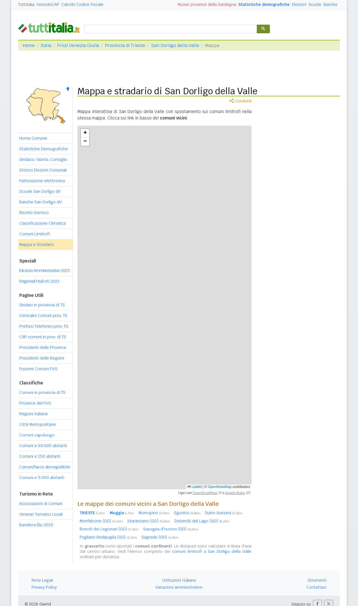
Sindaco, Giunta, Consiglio (43, 159)
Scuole (314, 4)
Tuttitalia (26, 4)
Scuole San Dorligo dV (40, 191)
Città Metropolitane (37, 424)
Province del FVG (35, 403)
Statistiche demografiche (264, 4)
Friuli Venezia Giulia (78, 45)
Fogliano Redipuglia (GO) (108, 537)
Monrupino (153, 512)
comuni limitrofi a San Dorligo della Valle (211, 551)
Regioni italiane (33, 413)
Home (29, 45)
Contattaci (316, 587)
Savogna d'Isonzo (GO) (170, 529)
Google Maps (235, 493)
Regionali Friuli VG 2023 (39, 281)
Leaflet (194, 487)
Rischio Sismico (34, 212)
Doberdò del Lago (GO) (202, 520)
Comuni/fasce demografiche (44, 466)
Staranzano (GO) (148, 520)
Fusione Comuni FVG (38, 368)
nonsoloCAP (48, 4)
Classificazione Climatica (42, 223)
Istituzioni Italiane (179, 580)
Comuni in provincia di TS (42, 392)
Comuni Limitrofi (34, 233)
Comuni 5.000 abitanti (41, 477)
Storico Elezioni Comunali (43, 170)
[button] (85, 133)
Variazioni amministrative (179, 587)
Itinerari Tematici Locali (41, 514)
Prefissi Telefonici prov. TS (43, 326)
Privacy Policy (44, 587)
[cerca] (170, 29)
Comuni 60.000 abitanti (43, 445)
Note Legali (42, 580)
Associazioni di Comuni (40, 503)
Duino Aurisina (223, 512)
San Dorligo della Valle (175, 45)
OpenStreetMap (220, 487)
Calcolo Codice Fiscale (82, 4)
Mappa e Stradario (36, 244)
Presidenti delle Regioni (41, 358)
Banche (331, 4)
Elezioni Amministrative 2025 (44, 270)
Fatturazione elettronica (42, 180)
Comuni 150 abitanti (39, 456)
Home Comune (33, 138)
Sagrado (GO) (160, 537)
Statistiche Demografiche (43, 148)
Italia (46, 45)
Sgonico (187, 512)
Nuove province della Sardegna (207, 4)
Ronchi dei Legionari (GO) (109, 529)
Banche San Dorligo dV (40, 202)
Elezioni (299, 4)
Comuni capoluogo (37, 435)
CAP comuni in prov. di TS (42, 336)
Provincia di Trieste (125, 45)
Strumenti (317, 580)
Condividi (240, 101)
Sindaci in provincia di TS (42, 304)
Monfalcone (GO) (101, 520)
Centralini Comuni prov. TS (43, 315)
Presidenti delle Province (42, 347)
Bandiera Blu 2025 (36, 524)
